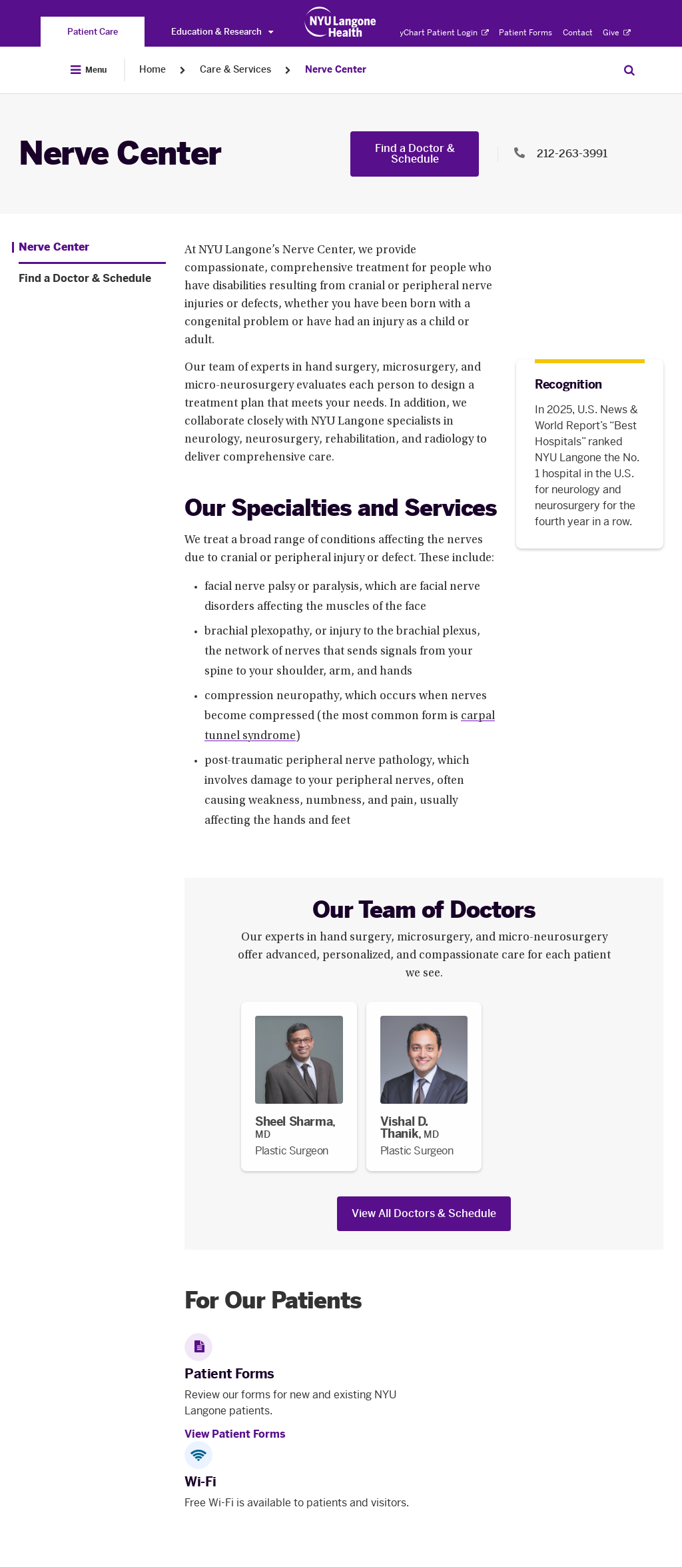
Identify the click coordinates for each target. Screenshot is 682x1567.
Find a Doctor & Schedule (415, 153)
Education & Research (222, 32)
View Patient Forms (235, 1434)
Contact (578, 32)
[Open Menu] (88, 70)
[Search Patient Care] (629, 70)
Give (617, 32)
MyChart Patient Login (440, 32)
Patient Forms (525, 32)
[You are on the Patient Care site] (93, 32)
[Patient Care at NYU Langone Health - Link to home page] (340, 22)
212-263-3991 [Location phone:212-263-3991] (572, 153)
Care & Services (235, 69)
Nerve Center (335, 69)
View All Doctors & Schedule (424, 1213)
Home (152, 69)
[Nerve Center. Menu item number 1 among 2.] (50, 247)
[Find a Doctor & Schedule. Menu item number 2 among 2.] (92, 278)
